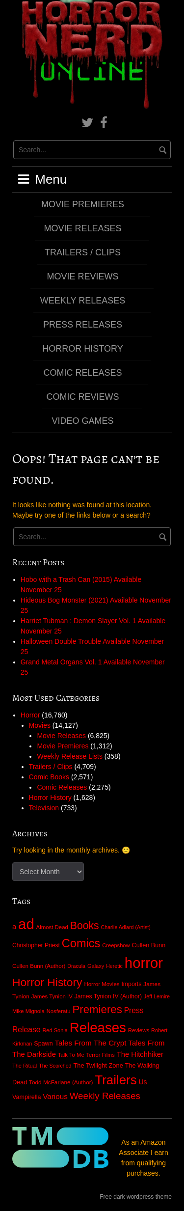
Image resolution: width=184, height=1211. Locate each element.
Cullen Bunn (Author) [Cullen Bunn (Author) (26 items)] (38, 966)
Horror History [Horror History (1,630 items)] (47, 982)
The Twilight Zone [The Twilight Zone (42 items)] (98, 1065)
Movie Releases (82, 228)
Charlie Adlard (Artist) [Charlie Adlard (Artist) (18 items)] (126, 927)
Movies (40, 725)
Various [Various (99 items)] (55, 1096)
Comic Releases (82, 373)
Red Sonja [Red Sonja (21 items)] (55, 1030)
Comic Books (49, 777)
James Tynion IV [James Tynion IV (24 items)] (52, 996)
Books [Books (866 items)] (84, 925)
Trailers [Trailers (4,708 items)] (115, 1080)
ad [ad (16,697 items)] (26, 924)
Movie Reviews (82, 276)
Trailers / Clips (83, 252)
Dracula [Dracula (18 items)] (76, 966)
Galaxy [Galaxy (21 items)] (95, 966)
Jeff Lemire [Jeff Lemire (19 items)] (157, 996)
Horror (30, 715)
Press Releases (82, 325)
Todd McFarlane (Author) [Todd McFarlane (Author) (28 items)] (61, 1082)
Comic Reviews (82, 397)
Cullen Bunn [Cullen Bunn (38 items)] (149, 945)
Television (44, 808)
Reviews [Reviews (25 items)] (138, 1030)
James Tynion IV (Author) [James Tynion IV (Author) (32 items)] (108, 996)
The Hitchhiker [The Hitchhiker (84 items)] (140, 1054)
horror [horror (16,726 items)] (144, 963)
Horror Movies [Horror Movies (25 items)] (101, 984)
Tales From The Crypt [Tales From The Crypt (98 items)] (90, 1043)
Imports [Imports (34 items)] (131, 984)
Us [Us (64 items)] (142, 1082)
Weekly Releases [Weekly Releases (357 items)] (105, 1096)
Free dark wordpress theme (136, 1196)
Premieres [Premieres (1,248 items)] (97, 1009)
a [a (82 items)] (14, 927)
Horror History (82, 349)
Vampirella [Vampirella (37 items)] (26, 1097)
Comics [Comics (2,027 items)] (81, 943)
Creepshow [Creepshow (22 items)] (116, 945)
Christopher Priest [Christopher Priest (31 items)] (36, 945)
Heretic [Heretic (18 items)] (114, 966)
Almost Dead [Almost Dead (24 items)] (52, 927)
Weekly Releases (82, 300)
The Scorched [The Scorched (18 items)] (55, 1066)
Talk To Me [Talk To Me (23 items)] (71, 1055)
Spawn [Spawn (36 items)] (43, 1043)
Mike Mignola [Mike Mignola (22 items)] (28, 1011)
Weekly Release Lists (70, 756)
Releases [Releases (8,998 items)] (98, 1027)
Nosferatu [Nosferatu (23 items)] (59, 1011)
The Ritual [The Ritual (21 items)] (24, 1066)
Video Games (82, 421)
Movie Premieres (82, 204)
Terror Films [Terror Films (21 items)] (100, 1055)
